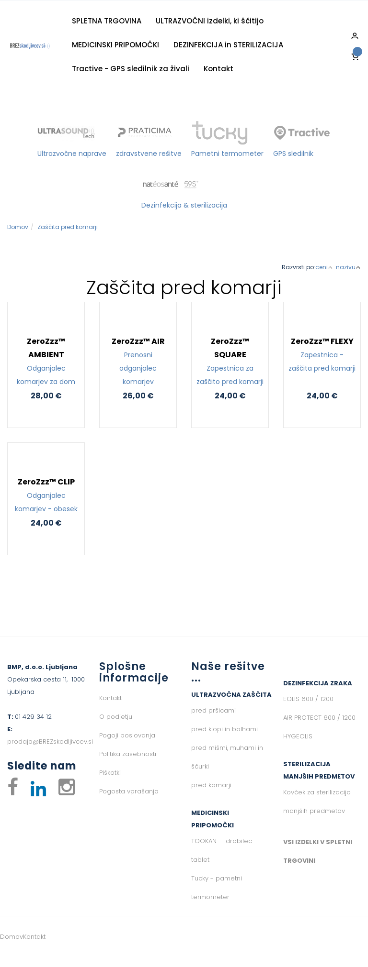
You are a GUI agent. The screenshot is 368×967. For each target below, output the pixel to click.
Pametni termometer (227, 153)
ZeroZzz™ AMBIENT (46, 362)
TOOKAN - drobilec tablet (221, 850)
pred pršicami (213, 710)
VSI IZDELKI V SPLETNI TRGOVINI (317, 851)
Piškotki (110, 772)
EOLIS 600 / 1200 (308, 698)
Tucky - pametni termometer (216, 887)
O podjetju (115, 716)
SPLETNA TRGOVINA (106, 21)
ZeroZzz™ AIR (138, 362)
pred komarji (211, 785)
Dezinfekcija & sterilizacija (184, 205)
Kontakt (218, 69)
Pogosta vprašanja (129, 791)
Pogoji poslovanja (127, 735)
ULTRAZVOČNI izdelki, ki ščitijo (210, 21)
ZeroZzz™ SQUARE (230, 362)
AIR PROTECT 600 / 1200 (319, 717)
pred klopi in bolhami (224, 729)
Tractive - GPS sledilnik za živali (130, 69)
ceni (324, 267)
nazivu (348, 267)
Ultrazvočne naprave (71, 153)
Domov (17, 227)
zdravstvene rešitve (149, 153)
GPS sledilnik (293, 153)
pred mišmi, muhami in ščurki (227, 757)
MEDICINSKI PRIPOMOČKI (115, 45)
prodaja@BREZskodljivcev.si (50, 741)
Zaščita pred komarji (67, 227)
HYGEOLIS (297, 736)
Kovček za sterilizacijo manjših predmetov (317, 801)
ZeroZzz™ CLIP (46, 496)
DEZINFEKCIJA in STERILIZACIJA (228, 45)
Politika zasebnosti (127, 753)
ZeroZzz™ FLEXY (322, 355)
